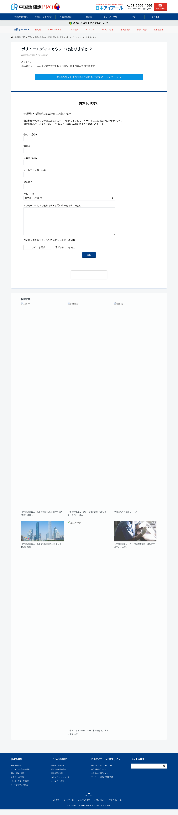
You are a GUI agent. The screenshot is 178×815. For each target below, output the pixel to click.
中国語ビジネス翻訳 (43, 17)
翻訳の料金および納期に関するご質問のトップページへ (89, 77)
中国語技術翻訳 (21, 17)
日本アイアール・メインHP (101, 771)
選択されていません (65, 253)
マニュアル (90, 29)
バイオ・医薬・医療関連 (20, 787)
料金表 (89, 17)
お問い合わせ (160, 6)
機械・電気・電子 (17, 779)
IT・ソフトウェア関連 (19, 790)
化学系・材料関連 (17, 783)
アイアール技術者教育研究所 (102, 783)
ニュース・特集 (110, 17)
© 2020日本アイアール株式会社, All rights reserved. (89, 811)
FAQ (133, 17)
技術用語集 (158, 29)
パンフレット (108, 29)
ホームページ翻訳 (58, 787)
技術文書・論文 (17, 771)
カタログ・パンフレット (60, 783)
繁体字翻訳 (142, 29)
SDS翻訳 (75, 29)
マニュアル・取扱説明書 (20, 775)
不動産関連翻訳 (57, 779)
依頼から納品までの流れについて (91, 23)
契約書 (38, 29)
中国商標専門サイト (98, 775)
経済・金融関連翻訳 (58, 775)
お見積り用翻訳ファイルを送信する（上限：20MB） (50, 245)
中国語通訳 (125, 29)
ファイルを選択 (37, 253)
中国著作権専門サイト (99, 779)
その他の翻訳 (66, 17)
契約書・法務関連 (58, 771)
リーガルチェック (55, 29)
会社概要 (156, 17)
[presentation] (89, 280)
